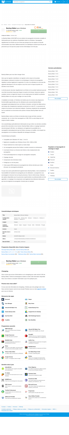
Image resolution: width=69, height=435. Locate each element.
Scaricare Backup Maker (21, 249)
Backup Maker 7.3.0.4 (53, 84)
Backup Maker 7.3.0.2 (53, 89)
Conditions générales (6, 409)
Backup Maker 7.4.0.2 (53, 76)
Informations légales (46, 409)
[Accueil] (2, 24)
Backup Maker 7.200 (53, 71)
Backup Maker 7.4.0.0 (53, 79)
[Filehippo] (6, 2)
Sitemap (21, 406)
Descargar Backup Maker (7, 249)
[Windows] (5, 24)
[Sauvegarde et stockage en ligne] (18, 24)
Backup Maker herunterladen (8, 254)
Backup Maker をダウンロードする (10, 252)
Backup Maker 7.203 (53, 94)
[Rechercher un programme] (50, 2)
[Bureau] (9, 24)
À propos (4, 406)
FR (65, 2)
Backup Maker (16, 28)
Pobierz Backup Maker (25, 252)
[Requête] (32, 2)
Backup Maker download (35, 254)
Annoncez (15, 406)
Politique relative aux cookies (19, 409)
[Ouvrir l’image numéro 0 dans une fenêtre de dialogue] (11, 191)
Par (12, 30)
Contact (9, 406)
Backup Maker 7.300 (53, 92)
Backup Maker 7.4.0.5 (53, 73)
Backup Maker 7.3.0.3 (53, 87)
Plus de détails (58, 98)
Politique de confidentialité (34, 409)
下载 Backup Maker (22, 254)
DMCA (54, 409)
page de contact (41, 289)
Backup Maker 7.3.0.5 (53, 81)
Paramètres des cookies (7, 410)
